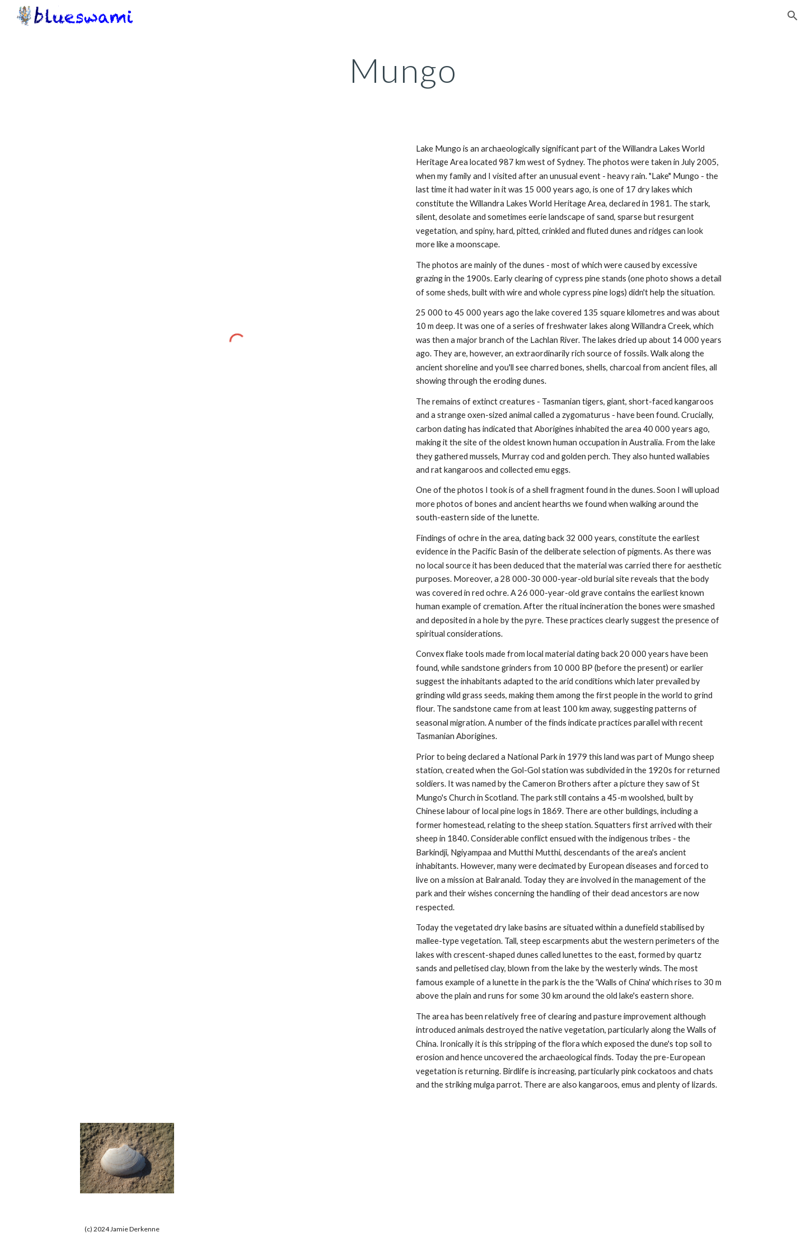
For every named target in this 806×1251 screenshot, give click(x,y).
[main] (403, 70)
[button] (792, 15)
